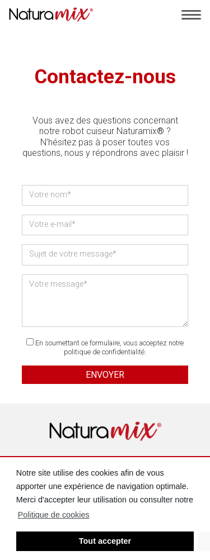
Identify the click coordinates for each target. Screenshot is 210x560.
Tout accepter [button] (105, 541)
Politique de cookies (54, 514)
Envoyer (105, 374)
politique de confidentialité (104, 352)
